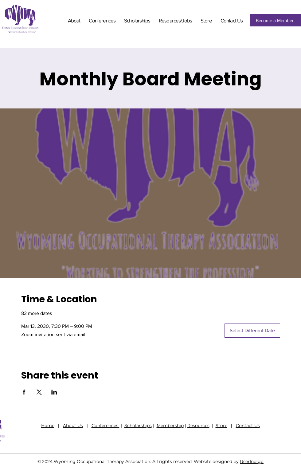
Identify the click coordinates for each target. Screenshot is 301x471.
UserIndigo (252, 461)
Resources (198, 425)
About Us (73, 425)
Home (47, 425)
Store (221, 425)
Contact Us (248, 425)
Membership (170, 425)
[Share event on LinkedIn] (54, 392)
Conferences (105, 425)
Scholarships (138, 425)
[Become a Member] (275, 20)
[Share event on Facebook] (24, 392)
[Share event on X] (39, 392)
